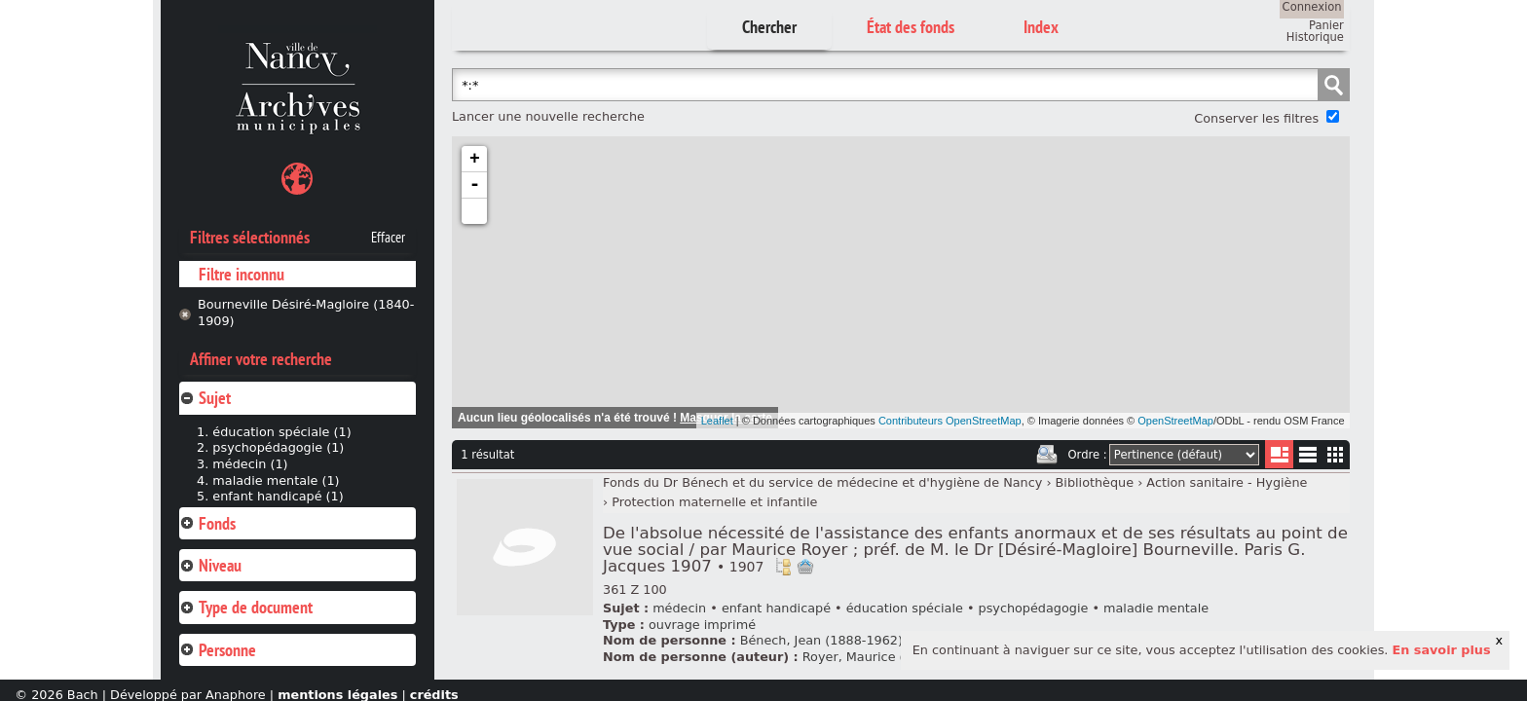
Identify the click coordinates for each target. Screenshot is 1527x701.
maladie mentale (1156, 608)
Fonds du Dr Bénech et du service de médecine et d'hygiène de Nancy (822, 482)
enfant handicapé (776, 608)
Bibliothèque (1095, 482)
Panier (1326, 25)
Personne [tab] (217, 650)
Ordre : (1087, 454)
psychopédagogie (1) (278, 447)
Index (1041, 27)
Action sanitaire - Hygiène (1226, 482)
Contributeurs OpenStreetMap (950, 420)
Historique (1315, 37)
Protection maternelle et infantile (714, 502)
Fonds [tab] (207, 523)
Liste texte (1307, 458)
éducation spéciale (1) (281, 431)
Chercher (769, 27)
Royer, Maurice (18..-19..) (881, 656)
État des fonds (910, 27)
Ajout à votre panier (805, 566)
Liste (1279, 454)
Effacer (388, 237)
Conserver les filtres (1256, 118)
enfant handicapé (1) (277, 496)
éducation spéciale (904, 608)
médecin (679, 608)
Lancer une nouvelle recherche (548, 116)
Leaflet (717, 420)
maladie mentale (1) (275, 480)
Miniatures (1336, 454)
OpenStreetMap (1175, 420)
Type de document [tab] (246, 607)
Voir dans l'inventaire (783, 566)
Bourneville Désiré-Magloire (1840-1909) (306, 312)
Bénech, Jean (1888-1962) (821, 640)
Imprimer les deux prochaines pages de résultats (1047, 454)
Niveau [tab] (210, 565)
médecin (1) (249, 464)
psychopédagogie (1034, 608)
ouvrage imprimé (702, 624)
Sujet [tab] (205, 398)
